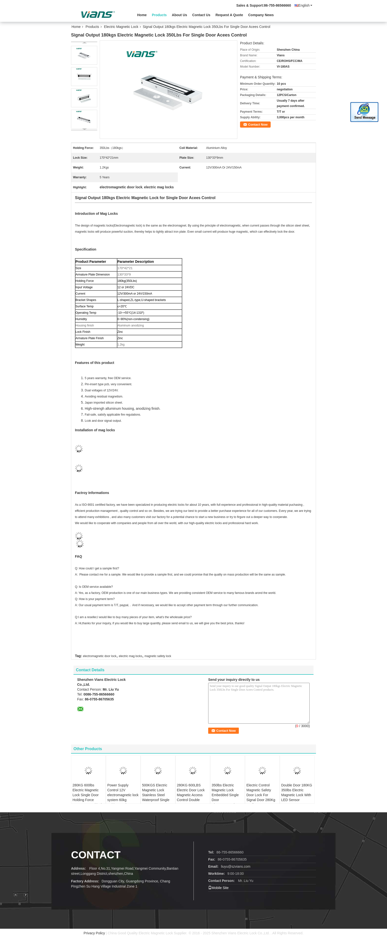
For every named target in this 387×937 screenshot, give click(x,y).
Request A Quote (229, 15)
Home (142, 15)
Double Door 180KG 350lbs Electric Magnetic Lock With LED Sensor (296, 792)
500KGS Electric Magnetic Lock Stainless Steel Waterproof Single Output (155, 795)
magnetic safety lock (158, 656)
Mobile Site (218, 888)
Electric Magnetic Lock (121, 26)
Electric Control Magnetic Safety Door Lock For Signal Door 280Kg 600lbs (260, 795)
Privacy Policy (94, 933)
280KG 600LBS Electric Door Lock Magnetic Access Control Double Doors (191, 795)
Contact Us (201, 15)
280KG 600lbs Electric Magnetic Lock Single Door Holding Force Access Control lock (88, 795)
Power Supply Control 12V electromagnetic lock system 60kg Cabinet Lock (123, 795)
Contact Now (257, 124)
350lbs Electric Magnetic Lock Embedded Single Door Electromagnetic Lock (225, 797)
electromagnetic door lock (99, 656)
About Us (179, 15)
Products (159, 15)
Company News (261, 15)
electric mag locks (130, 656)
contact (96, 855)
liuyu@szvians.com (235, 866)
